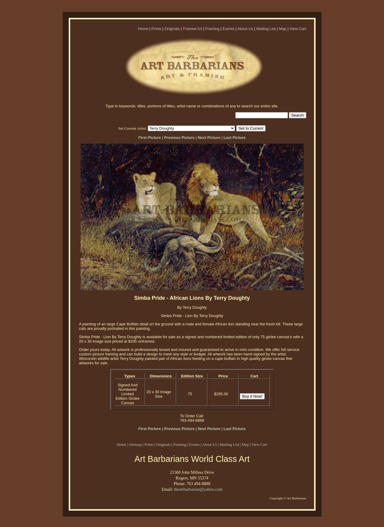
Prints (156, 28)
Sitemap (135, 444)
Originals (172, 28)
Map (282, 28)
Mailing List (266, 28)
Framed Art (192, 28)
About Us (245, 28)
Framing (212, 28)
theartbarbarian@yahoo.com (198, 489)
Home (143, 28)
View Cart (297, 28)
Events (228, 28)
